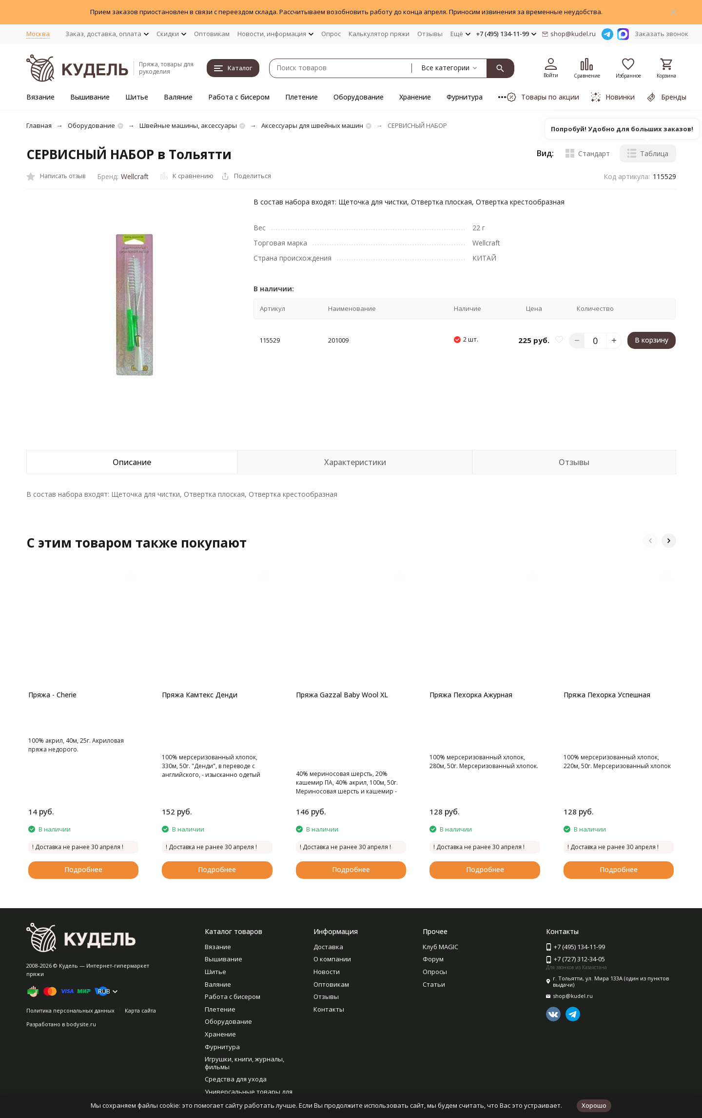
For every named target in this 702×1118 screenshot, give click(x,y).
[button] (650, 540)
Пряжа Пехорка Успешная (607, 694)
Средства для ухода (236, 1079)
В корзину (651, 340)
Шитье (136, 97)
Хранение (415, 97)
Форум (433, 959)
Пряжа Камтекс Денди (199, 694)
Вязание (40, 97)
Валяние (178, 97)
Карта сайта (140, 1010)
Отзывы (430, 33)
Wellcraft (135, 176)
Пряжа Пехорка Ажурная (470, 694)
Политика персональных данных (70, 1010)
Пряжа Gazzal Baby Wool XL (342, 694)
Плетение (301, 97)
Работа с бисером (239, 97)
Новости (326, 971)
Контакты (328, 1009)
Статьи (434, 984)
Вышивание (90, 97)
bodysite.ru (81, 1024)
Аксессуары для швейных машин (312, 125)
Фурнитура (465, 97)
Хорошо (594, 1105)
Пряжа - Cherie (52, 694)
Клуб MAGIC (440, 946)
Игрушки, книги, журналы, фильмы (244, 1063)
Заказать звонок (661, 33)
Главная (39, 125)
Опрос (331, 33)
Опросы (435, 971)
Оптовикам (212, 33)
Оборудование (358, 97)
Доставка (328, 946)
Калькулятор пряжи (379, 33)
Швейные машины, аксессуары (188, 125)
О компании (332, 959)
